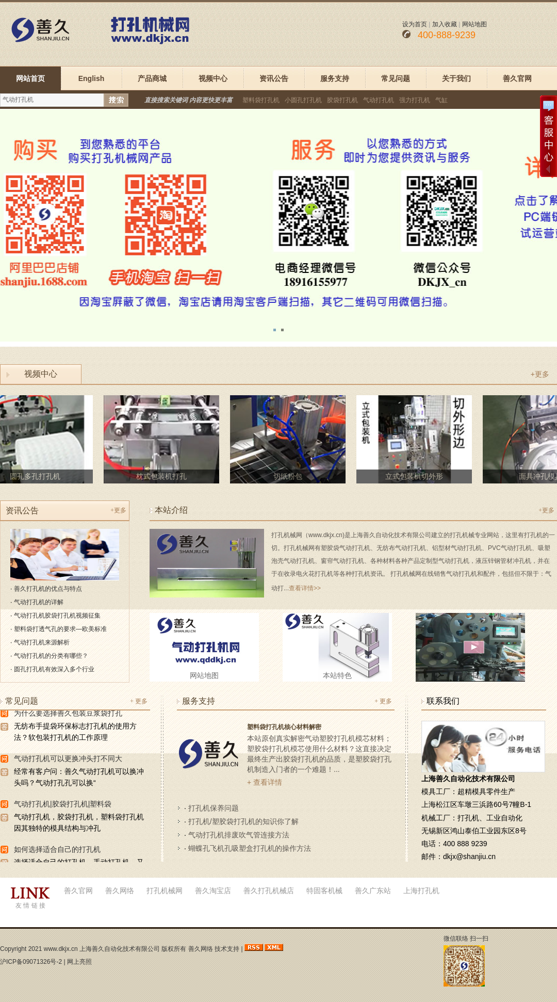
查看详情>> (305, 588)
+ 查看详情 (264, 782)
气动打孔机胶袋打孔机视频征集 (57, 615)
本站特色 (337, 675)
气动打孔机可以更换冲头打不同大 (68, 759)
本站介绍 (171, 510)
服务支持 (334, 78)
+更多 (540, 374)
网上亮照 (79, 961)
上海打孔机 (421, 890)
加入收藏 (444, 24)
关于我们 (456, 78)
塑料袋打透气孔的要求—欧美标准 (60, 629)
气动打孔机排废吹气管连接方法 (238, 835)
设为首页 (414, 24)
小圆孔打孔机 (303, 100)
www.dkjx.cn (61, 948)
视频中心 (213, 78)
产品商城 (152, 78)
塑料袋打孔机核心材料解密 (284, 727)
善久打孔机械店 (268, 890)
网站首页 (30, 78)
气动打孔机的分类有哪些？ (51, 655)
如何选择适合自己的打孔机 (57, 850)
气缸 (441, 100)
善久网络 (119, 890)
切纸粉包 (289, 476)
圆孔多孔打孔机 (37, 476)
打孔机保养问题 (213, 808)
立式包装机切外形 (416, 476)
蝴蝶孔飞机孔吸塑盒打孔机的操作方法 (249, 848)
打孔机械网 (164, 890)
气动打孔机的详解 (38, 602)
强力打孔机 (414, 100)
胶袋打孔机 (342, 100)
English (91, 78)
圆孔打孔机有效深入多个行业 (54, 669)
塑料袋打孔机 (261, 100)
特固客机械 (324, 890)
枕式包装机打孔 (163, 476)
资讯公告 (273, 78)
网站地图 (474, 24)
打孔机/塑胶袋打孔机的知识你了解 (243, 821)
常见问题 (395, 78)
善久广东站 (373, 890)
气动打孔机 (378, 100)
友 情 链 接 (30, 905)
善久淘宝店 (213, 890)
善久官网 (517, 78)
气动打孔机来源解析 (42, 642)
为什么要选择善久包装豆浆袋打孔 (68, 714)
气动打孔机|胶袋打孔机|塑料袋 (62, 805)
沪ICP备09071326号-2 (31, 961)
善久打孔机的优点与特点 (48, 588)
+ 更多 (139, 701)
